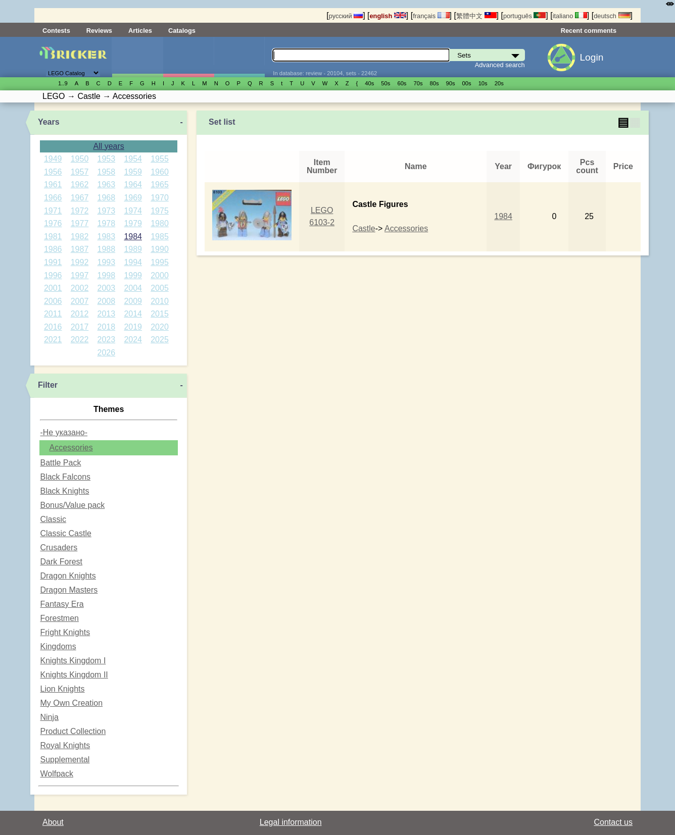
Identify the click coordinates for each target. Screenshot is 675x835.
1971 (53, 210)
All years (108, 146)
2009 (133, 301)
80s (434, 83)
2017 (80, 327)
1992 (80, 262)
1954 (133, 158)
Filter (48, 385)
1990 (160, 249)
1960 (160, 172)
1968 (107, 197)
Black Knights (64, 491)
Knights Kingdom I (73, 660)
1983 (107, 236)
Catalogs (182, 30)
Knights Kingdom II (74, 674)
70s (417, 83)
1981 (53, 236)
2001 (53, 288)
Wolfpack (56, 773)
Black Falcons (65, 477)
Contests (56, 30)
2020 (160, 327)
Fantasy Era (61, 604)
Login (591, 57)
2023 (107, 339)
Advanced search (500, 65)
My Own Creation (71, 703)
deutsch (612, 16)
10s (483, 83)
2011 (53, 313)
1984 (133, 236)
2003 (107, 288)
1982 (80, 236)
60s (401, 83)
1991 (53, 262)
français (431, 16)
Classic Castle (65, 533)
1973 (107, 210)
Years (49, 122)
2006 (53, 301)
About (53, 822)
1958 (107, 172)
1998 (107, 275)
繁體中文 (476, 16)
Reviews (99, 30)
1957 (80, 172)
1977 (80, 223)
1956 (53, 172)
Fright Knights (65, 632)
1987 (80, 249)
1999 (133, 275)
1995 (160, 262)
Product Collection (73, 731)
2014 (133, 313)
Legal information (291, 822)
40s (369, 83)
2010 (160, 301)
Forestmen (59, 618)
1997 (80, 275)
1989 (133, 249)
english (388, 16)
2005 (160, 288)
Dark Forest (61, 561)
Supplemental (64, 759)
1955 (160, 158)
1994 (133, 262)
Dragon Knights (67, 575)
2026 (107, 352)
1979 (133, 223)
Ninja (49, 717)
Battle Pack (60, 462)
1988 (107, 249)
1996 (53, 275)
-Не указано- (63, 432)
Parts (239, 57)
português (524, 16)
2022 (80, 339)
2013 (107, 313)
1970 (160, 197)
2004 (133, 288)
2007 (80, 301)
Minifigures (188, 57)
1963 (107, 184)
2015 (160, 313)
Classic (53, 519)
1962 (80, 184)
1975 (160, 210)
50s (385, 83)
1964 (133, 184)
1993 (107, 262)
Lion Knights (62, 689)
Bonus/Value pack (72, 505)
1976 (53, 223)
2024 (133, 339)
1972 (80, 210)
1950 (80, 158)
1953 (107, 158)
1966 (53, 197)
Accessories (70, 447)
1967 (80, 197)
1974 (133, 210)
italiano (570, 16)
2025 (160, 339)
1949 (53, 158)
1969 (133, 197)
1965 (160, 184)
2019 (133, 327)
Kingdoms (58, 646)
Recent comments (588, 30)
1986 (53, 249)
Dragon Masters (69, 590)
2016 (53, 327)
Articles (140, 30)
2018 (107, 327)
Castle (363, 228)
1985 (160, 236)
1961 (53, 184)
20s (499, 83)
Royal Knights (65, 745)
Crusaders (58, 547)
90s (450, 83)
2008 (107, 301)
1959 (133, 172)
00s (466, 83)
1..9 (63, 83)
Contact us (613, 822)
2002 (80, 288)
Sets (137, 57)
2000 (160, 275)
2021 (53, 339)
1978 (107, 223)
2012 (80, 313)
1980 (160, 223)
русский (346, 16)
